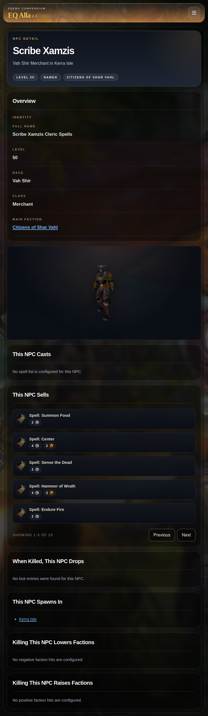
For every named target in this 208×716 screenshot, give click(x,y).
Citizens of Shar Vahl (35, 227)
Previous (161, 535)
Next (186, 535)
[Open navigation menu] (194, 13)
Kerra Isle (28, 619)
